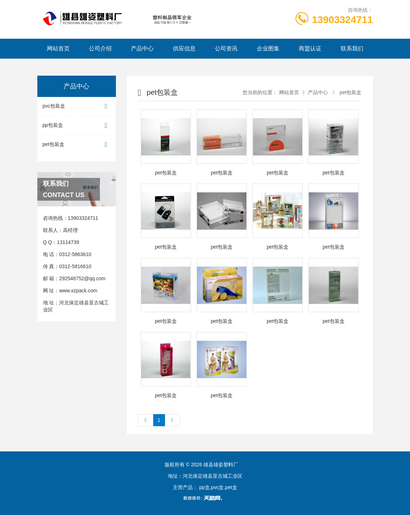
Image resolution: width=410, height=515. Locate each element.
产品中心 (142, 48)
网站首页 (58, 48)
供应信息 (184, 48)
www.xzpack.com (78, 290)
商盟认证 (310, 48)
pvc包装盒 (77, 106)
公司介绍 (100, 48)
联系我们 (352, 48)
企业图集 (268, 48)
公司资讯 (226, 48)
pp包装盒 (77, 125)
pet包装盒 (77, 145)
